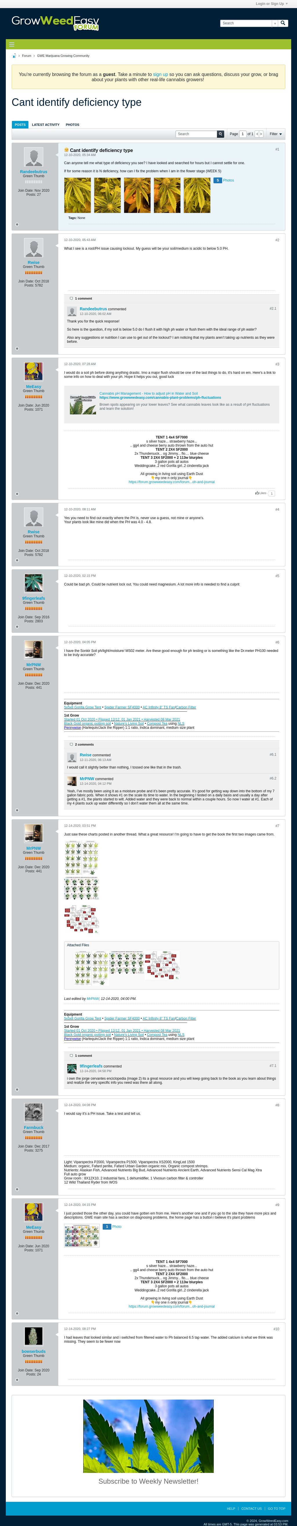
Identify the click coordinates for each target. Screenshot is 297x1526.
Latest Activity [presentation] (45, 124)
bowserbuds (34, 1351)
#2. (273, 309)
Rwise (33, 262)
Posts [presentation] (20, 124)
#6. (273, 755)
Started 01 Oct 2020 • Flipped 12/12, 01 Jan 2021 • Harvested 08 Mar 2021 (122, 719)
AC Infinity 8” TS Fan (159, 707)
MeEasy (33, 386)
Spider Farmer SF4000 (122, 707)
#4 (277, 510)
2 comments (84, 744)
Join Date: (26, 191)
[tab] (20, 124)
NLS (181, 724)
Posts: (31, 195)
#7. (273, 1066)
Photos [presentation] (72, 124)
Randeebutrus (33, 171)
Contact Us (251, 1508)
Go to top (276, 1508)
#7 (277, 826)
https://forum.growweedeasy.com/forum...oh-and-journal (172, 482)
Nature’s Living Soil (129, 724)
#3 (277, 364)
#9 (277, 1205)
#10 (276, 1329)
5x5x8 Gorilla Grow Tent (82, 707)
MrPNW (33, 664)
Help (231, 1508)
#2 (277, 240)
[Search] (249, 23)
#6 (277, 642)
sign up (160, 74)
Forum (26, 55)
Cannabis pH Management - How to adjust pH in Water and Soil (148, 394)
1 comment (83, 298)
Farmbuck (34, 1127)
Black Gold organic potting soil (87, 724)
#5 (277, 576)
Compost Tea (157, 724)
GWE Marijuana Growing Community (63, 55)
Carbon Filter (186, 707)
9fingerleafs (33, 598)
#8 (277, 1105)
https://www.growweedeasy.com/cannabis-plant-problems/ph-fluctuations (160, 398)
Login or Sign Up (272, 4)
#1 (277, 149)
